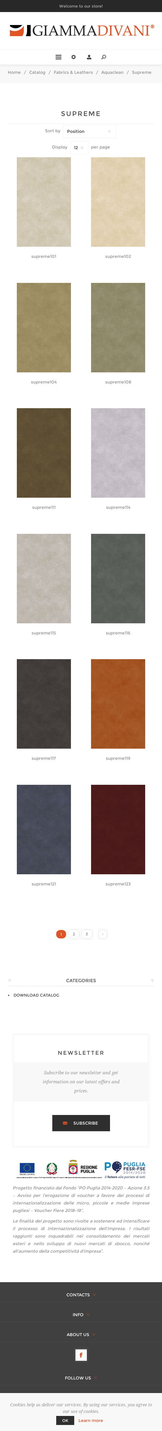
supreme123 (118, 884)
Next (102, 934)
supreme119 (118, 758)
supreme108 (118, 382)
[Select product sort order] (89, 131)
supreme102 (118, 256)
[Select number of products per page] (79, 147)
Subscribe (85, 1123)
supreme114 (118, 507)
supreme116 (118, 633)
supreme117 (44, 758)
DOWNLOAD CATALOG (36, 995)
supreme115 (44, 633)
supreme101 (43, 256)
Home (14, 72)
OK (65, 1420)
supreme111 (44, 507)
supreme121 (44, 884)
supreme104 (44, 382)
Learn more (90, 1420)
